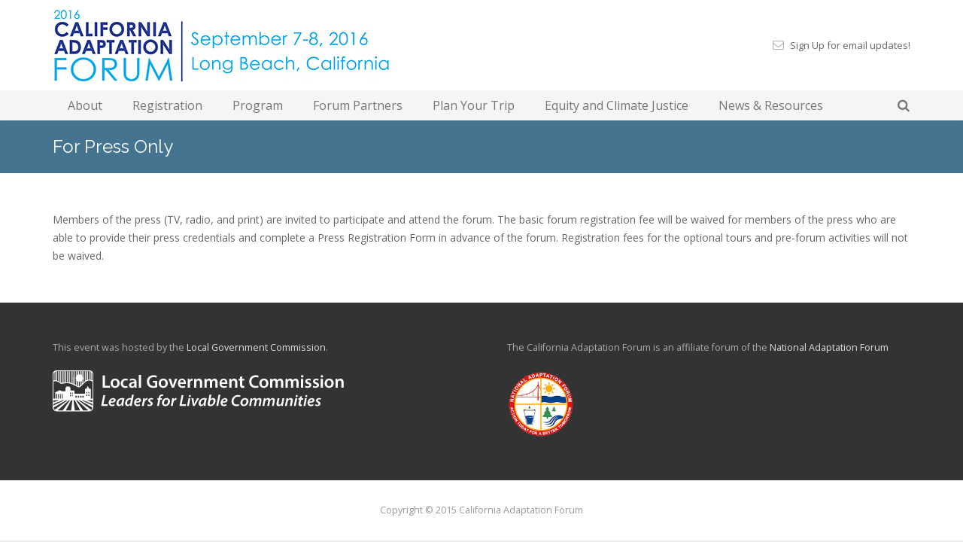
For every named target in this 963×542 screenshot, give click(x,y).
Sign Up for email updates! (850, 45)
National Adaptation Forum (829, 347)
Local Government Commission (256, 347)
